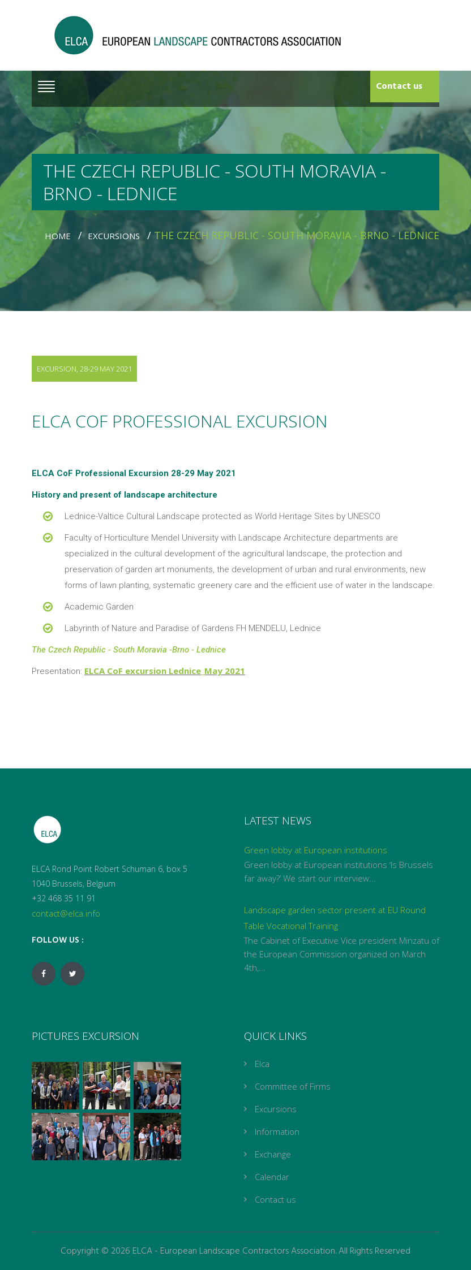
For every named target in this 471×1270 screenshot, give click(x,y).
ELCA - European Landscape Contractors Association (233, 1251)
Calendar (272, 1176)
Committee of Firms (293, 1086)
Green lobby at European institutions (315, 850)
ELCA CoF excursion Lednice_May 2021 (164, 670)
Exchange (273, 1154)
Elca (262, 1063)
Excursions (116, 235)
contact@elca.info (66, 913)
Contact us (399, 86)
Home (60, 235)
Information (277, 1131)
